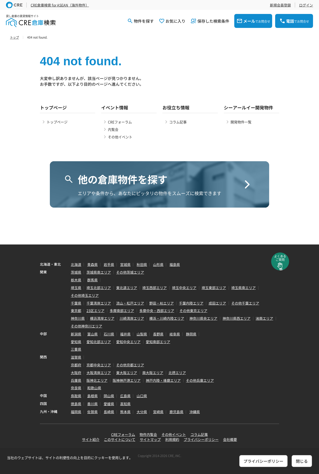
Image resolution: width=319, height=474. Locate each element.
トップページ (57, 121)
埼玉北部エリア (98, 287)
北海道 (76, 264)
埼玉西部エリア (154, 287)
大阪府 (76, 372)
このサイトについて (119, 439)
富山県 (92, 333)
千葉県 (76, 303)
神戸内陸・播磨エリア (163, 380)
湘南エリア (264, 318)
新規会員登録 (280, 4)
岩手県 (109, 264)
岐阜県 (174, 333)
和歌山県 (94, 387)
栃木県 (76, 279)
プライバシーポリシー (201, 439)
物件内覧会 (148, 434)
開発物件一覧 (241, 121)
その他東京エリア (193, 310)
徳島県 (76, 403)
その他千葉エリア (245, 303)
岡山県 (109, 395)
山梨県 (142, 333)
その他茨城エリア (130, 272)
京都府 (76, 364)
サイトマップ (150, 439)
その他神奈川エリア (86, 325)
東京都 (76, 310)
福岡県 (76, 411)
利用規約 (172, 439)
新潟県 (76, 333)
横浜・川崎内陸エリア (166, 318)
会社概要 (230, 439)
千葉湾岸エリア (98, 303)
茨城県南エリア (98, 272)
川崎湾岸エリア (132, 318)
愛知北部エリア (98, 341)
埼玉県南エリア (243, 287)
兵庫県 (76, 380)
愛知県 (76, 341)
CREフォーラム (120, 121)
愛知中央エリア (128, 341)
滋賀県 (76, 357)
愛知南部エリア (158, 341)
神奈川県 (78, 318)
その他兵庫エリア (200, 380)
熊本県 (125, 411)
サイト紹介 (90, 439)
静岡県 (191, 333)
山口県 (142, 395)
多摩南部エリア (122, 310)
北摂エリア (177, 372)
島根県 (92, 395)
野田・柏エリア (161, 303)
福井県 (125, 333)
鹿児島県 (176, 411)
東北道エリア (126, 287)
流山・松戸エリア (130, 303)
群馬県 (92, 279)
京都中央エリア (98, 364)
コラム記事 (178, 121)
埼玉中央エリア (184, 287)
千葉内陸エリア (191, 303)
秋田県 (142, 264)
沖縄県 (194, 411)
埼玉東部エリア (214, 287)
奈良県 (76, 387)
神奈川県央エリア (203, 318)
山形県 (158, 264)
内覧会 (113, 129)
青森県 (92, 264)
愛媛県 (109, 403)
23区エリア (95, 310)
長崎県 (109, 411)
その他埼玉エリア (85, 295)
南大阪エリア (152, 372)
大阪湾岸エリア (98, 372)
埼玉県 (76, 287)
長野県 (158, 333)
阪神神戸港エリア (127, 380)
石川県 (109, 333)
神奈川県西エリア (236, 318)
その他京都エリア (130, 364)
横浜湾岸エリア (102, 318)
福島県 (174, 264)
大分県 (142, 411)
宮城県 (125, 264)
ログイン (306, 4)
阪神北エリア (96, 380)
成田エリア (217, 303)
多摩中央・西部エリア (156, 310)
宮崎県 (158, 411)
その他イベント (120, 136)
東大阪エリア (126, 372)
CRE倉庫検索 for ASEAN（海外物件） (60, 4)
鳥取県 (76, 395)
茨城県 (76, 272)
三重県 (76, 349)
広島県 (125, 395)
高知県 (125, 403)
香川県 (92, 403)
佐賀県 (92, 411)
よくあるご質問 (280, 258)
